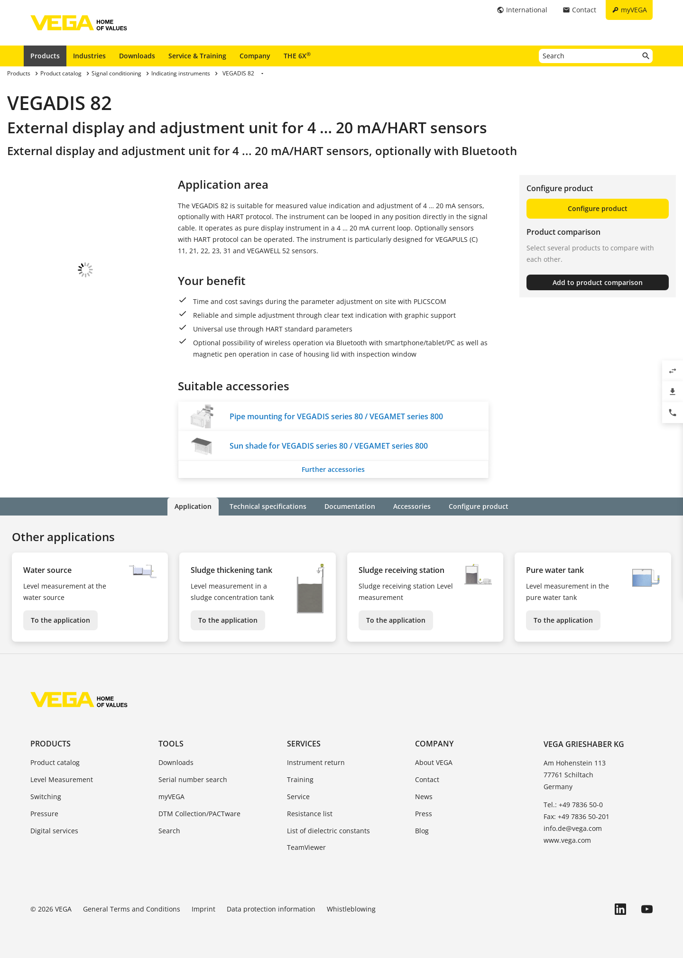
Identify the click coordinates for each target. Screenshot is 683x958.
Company (255, 55)
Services (304, 743)
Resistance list (309, 813)
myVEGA (171, 796)
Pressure (44, 813)
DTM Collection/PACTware (199, 813)
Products (45, 55)
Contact (427, 779)
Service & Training (197, 55)
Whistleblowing (351, 908)
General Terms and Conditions (131, 908)
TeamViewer (306, 847)
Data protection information (271, 908)
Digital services (54, 830)
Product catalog (55, 762)
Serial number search (192, 779)
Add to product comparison (598, 282)
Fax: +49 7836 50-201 (576, 816)
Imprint (203, 908)
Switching (45, 796)
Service (298, 796)
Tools (171, 743)
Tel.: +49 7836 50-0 (573, 804)
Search (169, 830)
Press (423, 813)
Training (300, 779)
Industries (89, 55)
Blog (422, 830)
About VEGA (433, 762)
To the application (60, 620)
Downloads (137, 55)
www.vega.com (567, 840)
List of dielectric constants (328, 830)
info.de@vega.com (573, 828)
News (424, 796)
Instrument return (316, 762)
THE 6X (297, 55)
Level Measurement (61, 779)
